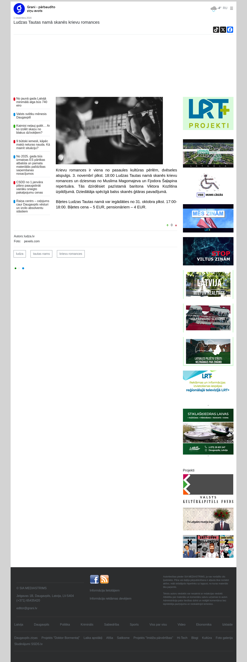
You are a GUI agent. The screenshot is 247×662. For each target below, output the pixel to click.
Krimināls (87, 624)
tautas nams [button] (41, 253)
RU (225, 8)
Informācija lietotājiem (105, 590)
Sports (134, 624)
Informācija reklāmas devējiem (110, 598)
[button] (230, 8)
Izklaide (227, 624)
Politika (65, 624)
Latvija (18, 624)
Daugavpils (41, 624)
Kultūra (207, 637)
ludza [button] (19, 253)
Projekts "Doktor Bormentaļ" (60, 637)
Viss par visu (158, 624)
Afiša (109, 637)
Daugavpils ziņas (26, 637)
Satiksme (123, 637)
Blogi (194, 637)
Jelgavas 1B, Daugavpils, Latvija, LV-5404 (45, 595)
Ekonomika (203, 624)
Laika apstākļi (93, 637)
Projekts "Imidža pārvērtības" (153, 637)
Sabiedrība (111, 624)
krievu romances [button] (70, 253)
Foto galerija (224, 637)
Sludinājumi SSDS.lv (28, 644)
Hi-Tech (182, 637)
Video (182, 624)
